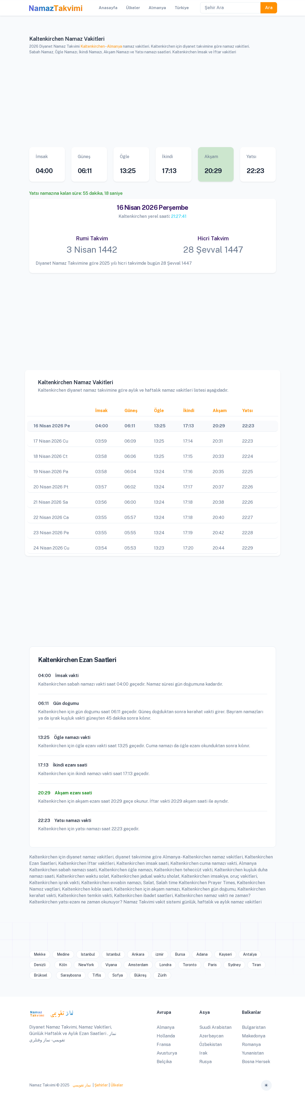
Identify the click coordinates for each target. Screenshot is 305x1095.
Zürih (162, 975)
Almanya (114, 46)
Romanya (251, 1044)
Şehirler (101, 1085)
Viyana (111, 965)
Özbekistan (210, 1044)
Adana (202, 954)
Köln (63, 965)
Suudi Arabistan (215, 1027)
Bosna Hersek (256, 1061)
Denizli (40, 965)
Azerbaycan (211, 1035)
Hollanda (166, 1035)
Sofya (117, 975)
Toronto (190, 965)
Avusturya (167, 1053)
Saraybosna (71, 975)
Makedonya (253, 1035)
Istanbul (88, 954)
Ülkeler (117, 1085)
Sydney (234, 965)
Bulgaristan (254, 1027)
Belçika (164, 1061)
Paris (212, 965)
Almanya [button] (157, 7)
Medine (63, 954)
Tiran (256, 965)
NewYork (86, 965)
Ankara (138, 954)
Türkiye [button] (182, 7)
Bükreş (140, 975)
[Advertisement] (152, 101)
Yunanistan (253, 1053)
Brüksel (40, 975)
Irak (203, 1053)
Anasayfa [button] (108, 7)
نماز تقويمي (81, 1085)
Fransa (164, 1044)
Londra (165, 965)
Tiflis (96, 975)
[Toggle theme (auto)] (266, 1085)
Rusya (205, 1061)
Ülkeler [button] (133, 7)
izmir (160, 954)
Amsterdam (138, 965)
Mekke (40, 954)
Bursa (180, 954)
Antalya (250, 954)
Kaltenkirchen (92, 46)
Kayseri (225, 954)
